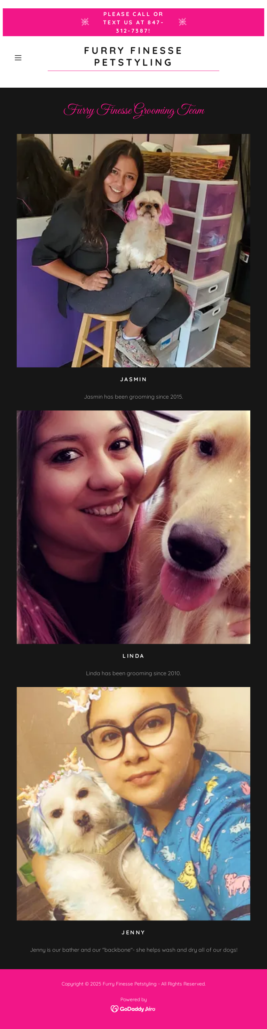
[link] (133, 58)
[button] (29, 58)
